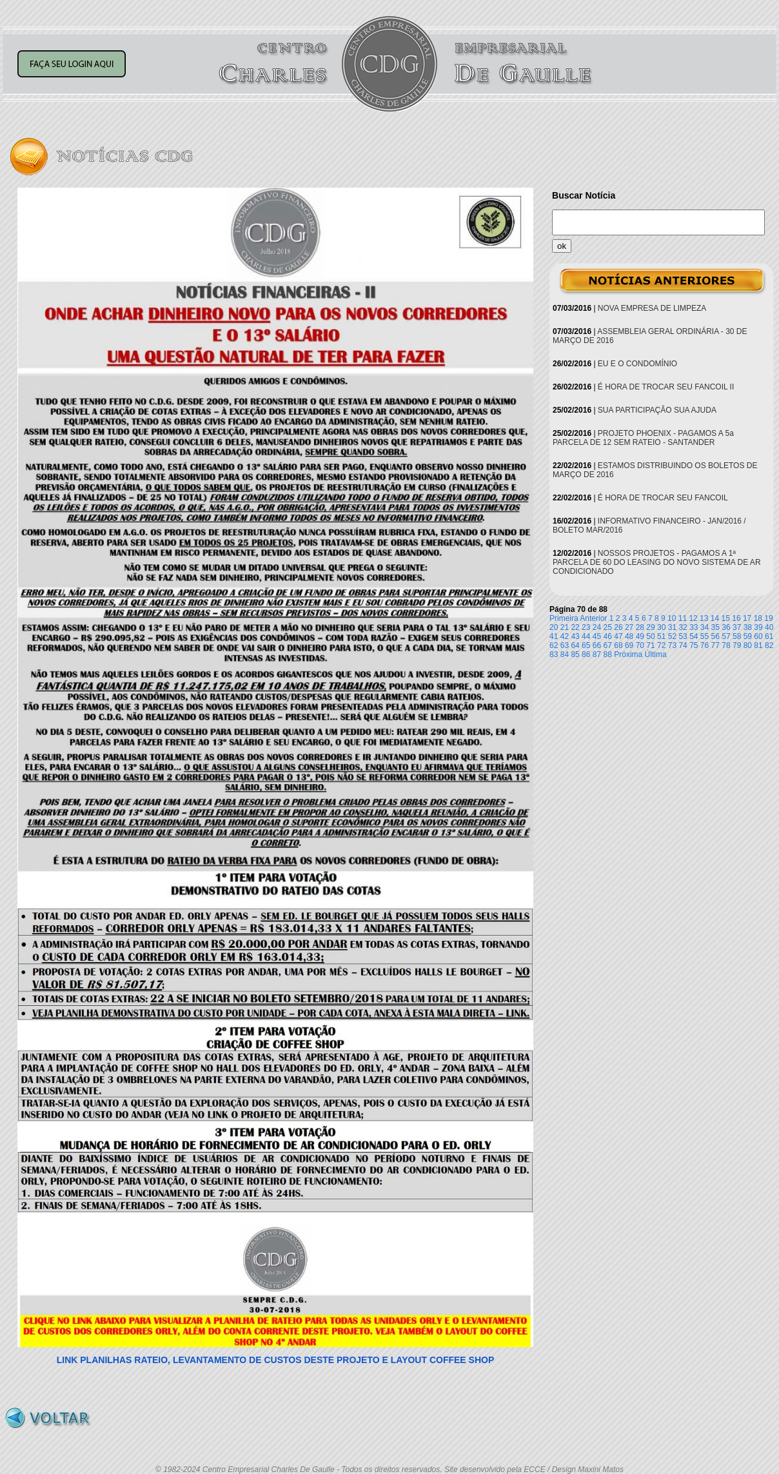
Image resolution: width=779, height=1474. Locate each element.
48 (629, 636)
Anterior (593, 618)
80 (748, 645)
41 (553, 636)
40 (769, 627)
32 (682, 627)
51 (661, 636)
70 (640, 645)
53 (682, 636)
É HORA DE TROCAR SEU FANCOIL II (666, 386)
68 (618, 645)
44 (586, 636)
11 (682, 618)
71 (650, 645)
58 (737, 636)
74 (682, 645)
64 (575, 645)
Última (656, 654)
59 (748, 636)
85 (575, 654)
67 (608, 645)
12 (693, 618)
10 (671, 618)
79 (737, 645)
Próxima (628, 654)
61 (769, 636)
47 (618, 636)
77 (715, 645)
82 (769, 645)
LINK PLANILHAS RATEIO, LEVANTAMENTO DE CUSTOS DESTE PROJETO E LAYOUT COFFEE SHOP (276, 1360)
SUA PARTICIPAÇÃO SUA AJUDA (657, 410)
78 (726, 645)
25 (608, 627)
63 (564, 645)
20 (553, 627)
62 (553, 645)
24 (597, 627)
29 (650, 627)
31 (672, 627)
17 (747, 618)
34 (704, 627)
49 (640, 636)
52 (672, 636)
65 (586, 645)
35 (715, 627)
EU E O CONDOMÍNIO (637, 363)
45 (597, 636)
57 (726, 636)
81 (758, 645)
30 (661, 627)
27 (629, 627)
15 (726, 618)
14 (715, 618)
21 (564, 627)
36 (726, 627)
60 (758, 636)
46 (608, 636)
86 (586, 654)
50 (650, 636)
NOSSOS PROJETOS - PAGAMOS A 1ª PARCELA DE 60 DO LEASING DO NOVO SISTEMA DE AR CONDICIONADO (657, 562)
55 (704, 636)
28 (640, 627)
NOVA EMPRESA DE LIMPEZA (652, 308)
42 (564, 636)
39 (758, 627)
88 (608, 654)
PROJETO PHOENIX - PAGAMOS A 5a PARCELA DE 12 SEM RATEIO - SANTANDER (643, 438)
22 (575, 627)
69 (629, 645)
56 (715, 636)
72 (661, 645)
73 (672, 645)
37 (737, 627)
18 (758, 618)
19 (768, 618)
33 (693, 627)
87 (597, 654)
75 (693, 645)
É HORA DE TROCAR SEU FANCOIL (663, 497)
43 (575, 636)
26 (618, 627)
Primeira (563, 618)
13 (704, 618)
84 (564, 654)
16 (736, 618)
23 (586, 627)
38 (748, 627)
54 (693, 636)
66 (597, 645)
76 (704, 645)
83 (553, 654)
